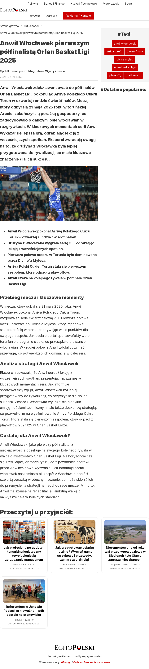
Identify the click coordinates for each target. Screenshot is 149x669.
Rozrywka (34, 16)
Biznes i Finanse (54, 3)
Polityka (33, 3)
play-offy (115, 75)
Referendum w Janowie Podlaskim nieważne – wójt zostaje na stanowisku (24, 611)
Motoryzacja (111, 3)
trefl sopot (133, 75)
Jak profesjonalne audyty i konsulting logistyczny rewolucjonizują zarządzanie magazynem (23, 553)
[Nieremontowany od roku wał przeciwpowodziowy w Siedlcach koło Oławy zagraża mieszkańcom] (125, 532)
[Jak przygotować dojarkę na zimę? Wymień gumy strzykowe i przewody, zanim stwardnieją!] (74, 532)
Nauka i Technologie (83, 3)
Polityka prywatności (88, 656)
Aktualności (31, 26)
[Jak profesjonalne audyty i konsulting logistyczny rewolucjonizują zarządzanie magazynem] (24, 532)
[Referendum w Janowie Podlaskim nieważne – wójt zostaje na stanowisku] (24, 591)
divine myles (125, 59)
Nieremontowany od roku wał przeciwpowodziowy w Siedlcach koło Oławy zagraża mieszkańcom (125, 553)
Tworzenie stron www (97, 662)
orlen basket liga (125, 67)
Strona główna (9, 26)
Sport (128, 3)
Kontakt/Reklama (58, 656)
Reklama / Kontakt (78, 15)
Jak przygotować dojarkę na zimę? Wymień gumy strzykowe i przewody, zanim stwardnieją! (74, 553)
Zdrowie (51, 16)
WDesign (66, 662)
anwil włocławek (125, 43)
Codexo (77, 662)
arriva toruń (114, 51)
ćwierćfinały (135, 51)
